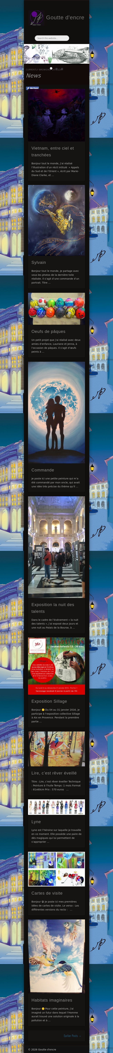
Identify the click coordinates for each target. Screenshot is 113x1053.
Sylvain (38, 262)
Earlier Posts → (73, 1036)
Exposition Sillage (49, 701)
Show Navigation (76, 31)
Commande (42, 470)
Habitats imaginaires (51, 1000)
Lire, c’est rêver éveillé (54, 773)
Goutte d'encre (65, 17)
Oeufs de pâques (48, 331)
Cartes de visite (47, 893)
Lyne (36, 821)
